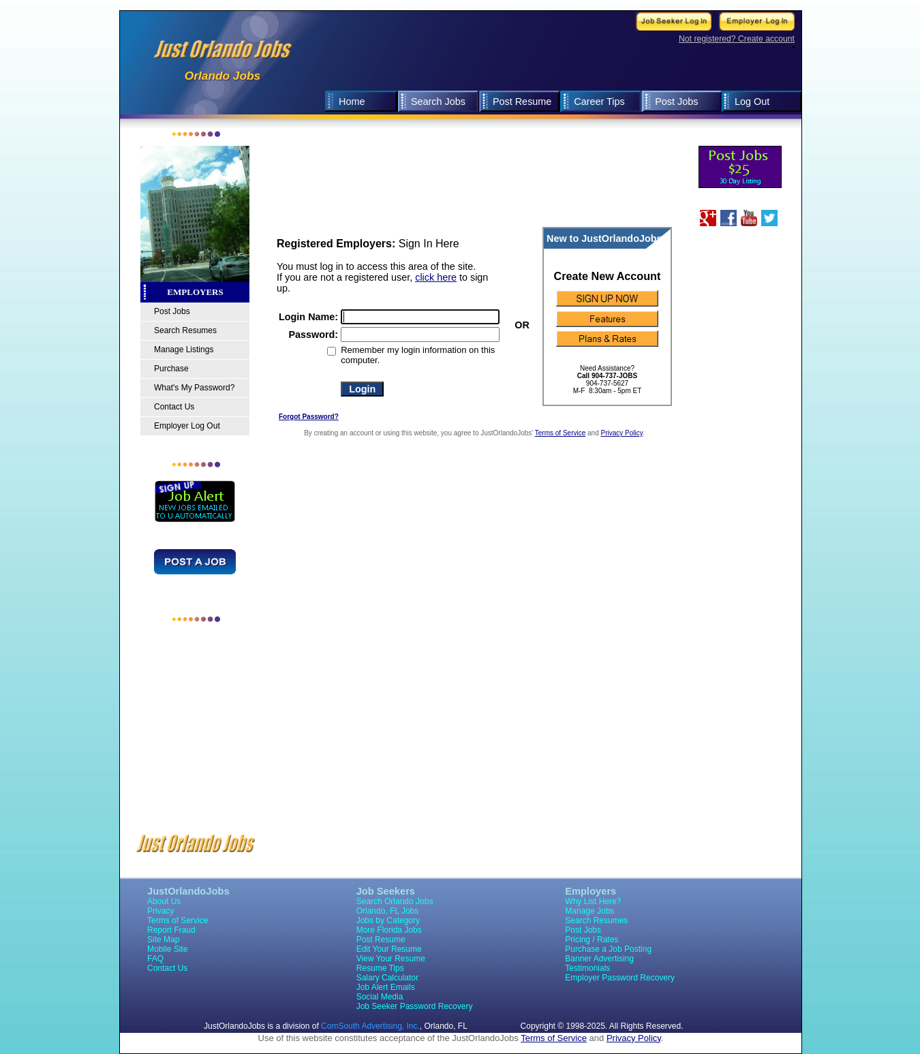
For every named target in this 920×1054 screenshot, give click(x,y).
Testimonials (587, 968)
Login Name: (308, 316)
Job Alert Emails (385, 987)
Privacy (160, 911)
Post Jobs (676, 101)
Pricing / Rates (591, 939)
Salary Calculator (387, 977)
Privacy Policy (622, 433)
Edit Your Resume (389, 949)
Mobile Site (167, 949)
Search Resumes (185, 330)
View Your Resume (390, 958)
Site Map (163, 939)
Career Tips (599, 101)
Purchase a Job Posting (608, 949)
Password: (313, 334)
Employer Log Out (187, 426)
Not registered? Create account (737, 39)
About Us (164, 901)
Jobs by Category (388, 920)
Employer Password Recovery (620, 977)
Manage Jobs (589, 911)
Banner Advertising (599, 958)
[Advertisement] (536, 133)
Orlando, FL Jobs (387, 911)
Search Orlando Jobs (394, 901)
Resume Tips (380, 968)
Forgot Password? (309, 416)
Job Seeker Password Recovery (414, 1006)
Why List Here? (593, 901)
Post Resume (522, 101)
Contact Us (174, 407)
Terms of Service (560, 433)
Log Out (752, 101)
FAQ (155, 958)
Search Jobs (438, 101)
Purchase (171, 368)
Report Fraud (171, 930)
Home (352, 101)
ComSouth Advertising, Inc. (370, 1026)
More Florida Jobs (389, 930)
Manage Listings (183, 349)
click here (436, 277)
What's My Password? (194, 387)
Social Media (379, 997)
